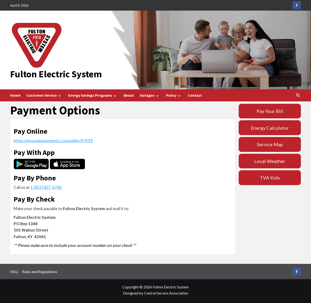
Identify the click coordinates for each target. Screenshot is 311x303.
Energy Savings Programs (93, 95)
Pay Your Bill (270, 111)
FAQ (14, 271)
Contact (195, 95)
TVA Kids (270, 177)
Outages (150, 95)
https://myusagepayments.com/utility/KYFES (53, 140)
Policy (174, 95)
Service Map (270, 144)
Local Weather (269, 161)
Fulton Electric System (56, 74)
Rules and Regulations (39, 271)
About (128, 95)
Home (15, 95)
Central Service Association (166, 293)
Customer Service (44, 95)
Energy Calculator (270, 128)
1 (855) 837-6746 (46, 187)
